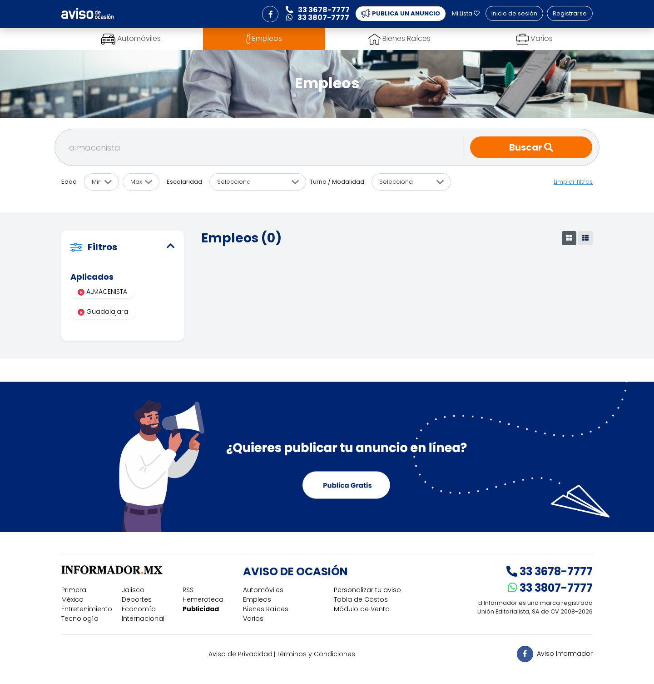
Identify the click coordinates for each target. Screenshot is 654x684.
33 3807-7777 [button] (317, 17)
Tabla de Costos (361, 599)
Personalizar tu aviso (367, 589)
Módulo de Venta (362, 609)
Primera (73, 589)
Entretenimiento (86, 609)
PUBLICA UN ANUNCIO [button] (400, 13)
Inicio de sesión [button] (514, 13)
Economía (139, 609)
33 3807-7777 (550, 587)
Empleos (257, 599)
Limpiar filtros (573, 181)
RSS (188, 589)
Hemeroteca (203, 599)
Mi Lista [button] (466, 13)
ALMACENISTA (102, 291)
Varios (253, 618)
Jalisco (133, 589)
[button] (270, 14)
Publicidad (201, 609)
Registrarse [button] (570, 13)
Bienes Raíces (265, 609)
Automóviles (263, 589)
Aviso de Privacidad (240, 654)
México (72, 599)
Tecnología (80, 618)
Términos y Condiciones (316, 654)
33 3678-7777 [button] (318, 10)
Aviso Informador (565, 653)
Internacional (143, 618)
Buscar (531, 147)
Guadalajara (103, 311)
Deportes (137, 599)
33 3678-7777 (549, 571)
